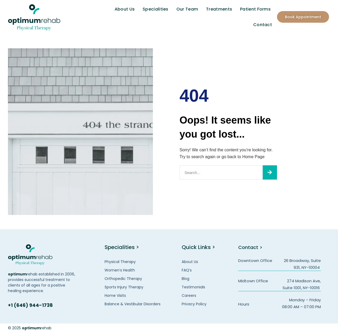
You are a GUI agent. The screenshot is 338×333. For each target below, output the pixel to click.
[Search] (270, 172)
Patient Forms (255, 9)
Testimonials (193, 287)
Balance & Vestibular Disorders (133, 304)
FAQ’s (187, 270)
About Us (125, 9)
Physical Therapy (120, 261)
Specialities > (122, 247)
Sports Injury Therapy (124, 287)
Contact (262, 25)
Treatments (219, 9)
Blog (185, 278)
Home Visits (115, 295)
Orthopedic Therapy (123, 278)
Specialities (155, 9)
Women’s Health (120, 270)
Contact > (251, 247)
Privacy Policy (194, 304)
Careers (189, 295)
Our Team (187, 9)
